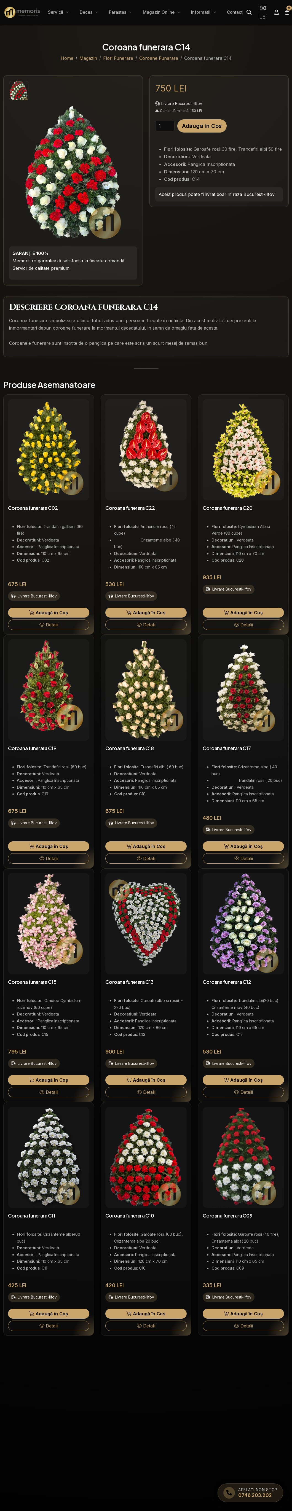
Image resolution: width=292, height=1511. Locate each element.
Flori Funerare (118, 58)
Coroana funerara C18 (129, 748)
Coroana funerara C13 (129, 982)
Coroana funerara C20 (227, 508)
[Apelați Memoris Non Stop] (250, 1492)
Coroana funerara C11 (31, 1216)
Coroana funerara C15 (32, 982)
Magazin (88, 58)
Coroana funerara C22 (130, 508)
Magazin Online (159, 12)
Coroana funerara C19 (32, 748)
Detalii (48, 624)
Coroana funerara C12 (227, 982)
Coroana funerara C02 (33, 508)
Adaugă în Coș (48, 612)
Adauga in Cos (202, 126)
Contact (235, 12)
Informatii (201, 12)
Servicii (56, 12)
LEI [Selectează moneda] (263, 13)
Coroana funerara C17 (227, 748)
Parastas (118, 12)
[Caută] (249, 12)
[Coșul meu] (287, 12)
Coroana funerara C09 (227, 1216)
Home (67, 58)
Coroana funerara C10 (129, 1216)
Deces (86, 12)
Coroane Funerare (158, 58)
